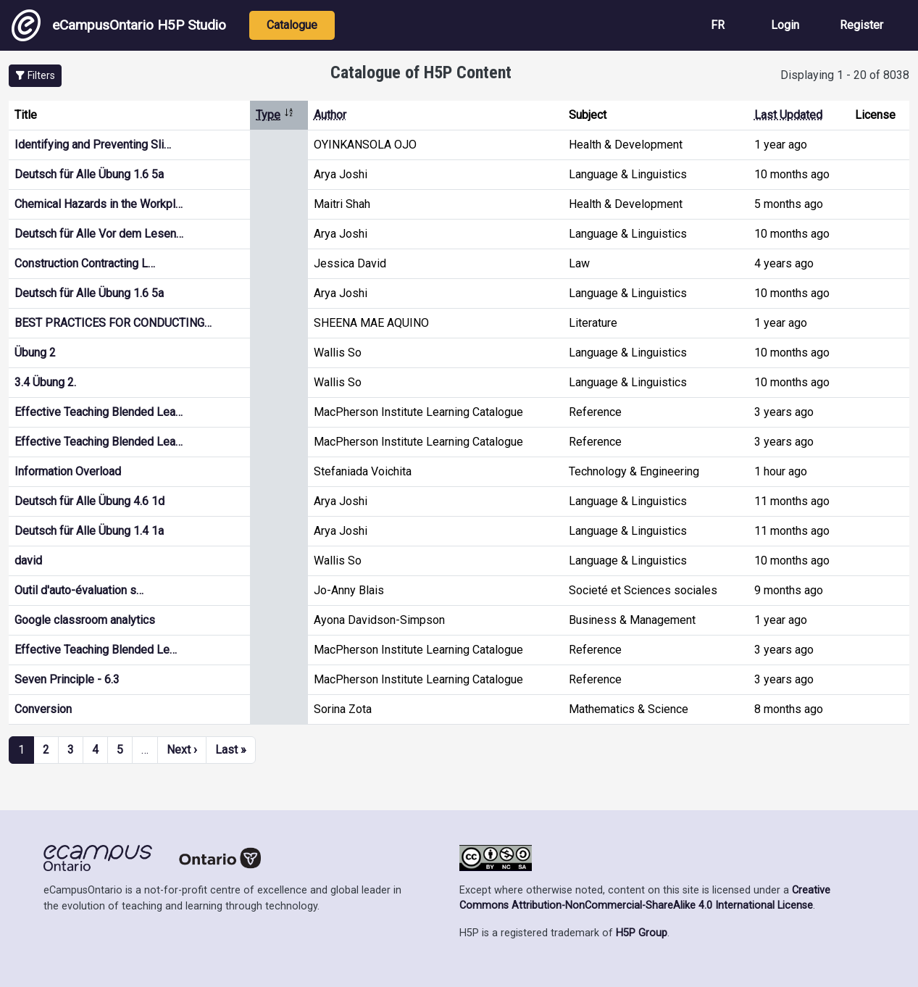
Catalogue (292, 25)
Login (785, 25)
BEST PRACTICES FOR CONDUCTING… (113, 323)
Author (330, 115)
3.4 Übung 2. (45, 382)
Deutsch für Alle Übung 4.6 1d (89, 501)
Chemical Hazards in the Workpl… (98, 204)
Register (861, 25)
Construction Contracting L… (84, 263)
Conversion (43, 709)
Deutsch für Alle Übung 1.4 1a (89, 531)
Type (275, 115)
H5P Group (641, 933)
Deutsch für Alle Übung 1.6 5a (89, 174)
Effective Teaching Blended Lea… (98, 412)
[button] (35, 75)
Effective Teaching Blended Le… (95, 650)
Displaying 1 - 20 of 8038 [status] (844, 75)
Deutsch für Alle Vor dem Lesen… (98, 234)
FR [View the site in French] (718, 25)
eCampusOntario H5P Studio (119, 25)
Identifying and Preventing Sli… (92, 144)
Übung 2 (35, 352)
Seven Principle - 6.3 (67, 679)
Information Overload (67, 471)
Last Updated (788, 115)
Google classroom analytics (84, 620)
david (28, 560)
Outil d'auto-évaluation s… (78, 590)
